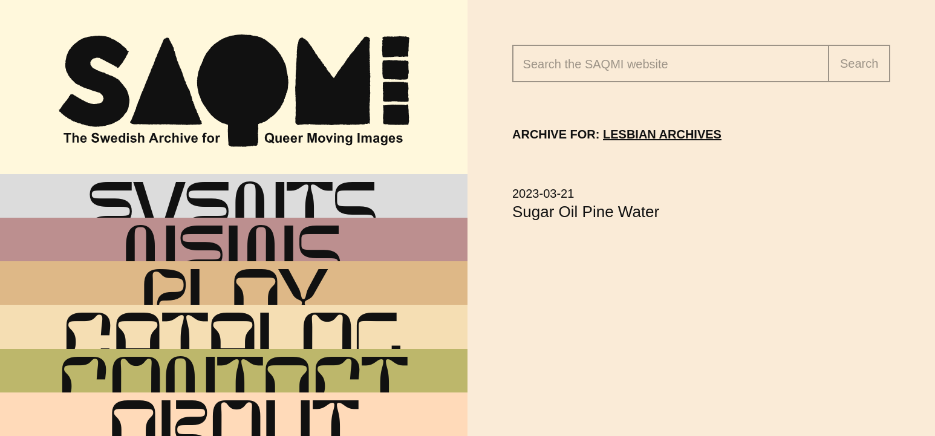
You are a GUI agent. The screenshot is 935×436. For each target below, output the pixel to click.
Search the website (595, 64)
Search (859, 63)
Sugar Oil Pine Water (585, 212)
